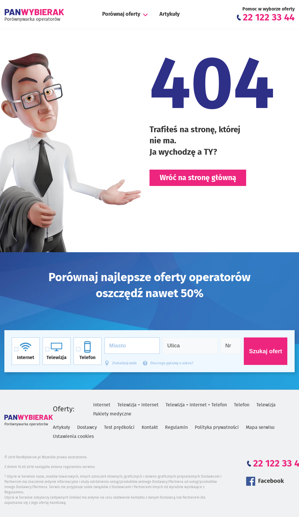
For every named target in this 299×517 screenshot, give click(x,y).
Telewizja (266, 405)
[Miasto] (132, 345)
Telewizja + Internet (138, 405)
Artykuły (169, 14)
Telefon (241, 405)
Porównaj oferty (121, 14)
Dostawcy (87, 427)
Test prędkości (119, 427)
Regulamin (176, 427)
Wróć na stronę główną (198, 178)
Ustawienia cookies (73, 436)
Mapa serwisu (260, 427)
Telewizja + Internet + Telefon (196, 405)
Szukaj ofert (265, 351)
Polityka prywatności (217, 427)
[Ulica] (190, 345)
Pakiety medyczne (112, 414)
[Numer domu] (230, 345)
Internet (101, 405)
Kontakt (150, 427)
